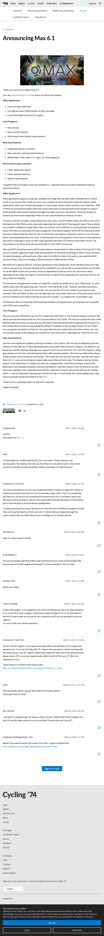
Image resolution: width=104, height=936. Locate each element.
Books (6, 838)
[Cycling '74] (5, 3)
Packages (7, 830)
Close (27, 930)
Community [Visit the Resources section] (67, 3)
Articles (83, 10)
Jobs (5, 860)
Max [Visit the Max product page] (13, 3)
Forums (6, 847)
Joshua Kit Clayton (16, 404)
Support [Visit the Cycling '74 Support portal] (52, 3)
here (49, 184)
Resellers (7, 843)
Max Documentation (37, 10)
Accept (52, 922)
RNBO (6, 809)
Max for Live (9, 813)
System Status (9, 873)
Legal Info (8, 898)
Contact (6, 864)
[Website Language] (13, 889)
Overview (17, 10)
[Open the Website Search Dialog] (100, 3)
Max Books (40, 17)
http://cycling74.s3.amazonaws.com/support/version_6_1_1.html (32, 668)
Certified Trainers (21, 17)
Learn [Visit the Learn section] (31, 3)
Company (7, 855)
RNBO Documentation (63, 10)
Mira (5, 817)
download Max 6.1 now (21, 95)
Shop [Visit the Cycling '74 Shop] (41, 3)
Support (6, 868)
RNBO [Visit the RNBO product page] (22, 3)
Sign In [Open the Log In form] (92, 3)
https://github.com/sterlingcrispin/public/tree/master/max (30, 746)
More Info (77, 930)
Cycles (6, 822)
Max (5, 805)
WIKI (44, 376)
